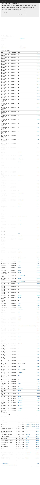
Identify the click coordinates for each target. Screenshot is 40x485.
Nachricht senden (23, 47)
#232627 (38, 127)
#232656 (38, 63)
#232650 (38, 78)
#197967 (38, 246)
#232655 (38, 66)
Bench (27, 444)
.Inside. (19, 366)
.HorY (19, 243)
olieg (18, 328)
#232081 (38, 147)
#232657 (38, 60)
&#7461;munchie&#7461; (22, 363)
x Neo (19, 375)
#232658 (38, 57)
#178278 (38, 300)
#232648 (38, 84)
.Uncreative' (20, 307)
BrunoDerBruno (28, 452)
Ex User (27, 431)
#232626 (38, 131)
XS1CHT (19, 272)
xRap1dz (19, 336)
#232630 (38, 115)
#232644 (38, 96)
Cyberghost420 (20, 164)
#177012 (38, 351)
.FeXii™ (19, 265)
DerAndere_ (20, 295)
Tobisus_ (19, 161)
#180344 (38, 263)
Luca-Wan (19, 360)
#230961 (38, 167)
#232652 (38, 72)
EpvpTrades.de (5, 463)
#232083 (38, 143)
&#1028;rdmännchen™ (21, 257)
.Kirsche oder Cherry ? (21, 275)
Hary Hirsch (20, 343)
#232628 (38, 123)
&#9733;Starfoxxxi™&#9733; (30, 422)
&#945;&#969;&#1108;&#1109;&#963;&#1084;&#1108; (27, 325)
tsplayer (19, 233)
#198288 (38, 227)
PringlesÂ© (20, 400)
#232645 (38, 93)
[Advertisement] (20, 26)
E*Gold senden (3, 47)
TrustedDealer (20, 408)
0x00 (26, 428)
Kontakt (38, 463)
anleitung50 (27, 440)
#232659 (38, 54)
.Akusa (19, 312)
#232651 (38, 75)
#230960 (38, 171)
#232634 (38, 99)
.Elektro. (19, 303)
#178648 (38, 286)
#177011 (38, 354)
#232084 (38, 139)
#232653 (38, 69)
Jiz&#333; (27, 436)
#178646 (38, 289)
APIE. (19, 283)
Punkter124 (20, 155)
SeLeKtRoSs (20, 151)
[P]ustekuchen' (20, 309)
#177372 (38, 333)
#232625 (38, 135)
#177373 (38, 330)
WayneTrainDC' (20, 388)
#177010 (38, 357)
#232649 (38, 81)
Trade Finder (3, 1)
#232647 (38, 87)
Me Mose (19, 261)
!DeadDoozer (28, 434)
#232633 (38, 103)
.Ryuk (19, 249)
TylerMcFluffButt (20, 372)
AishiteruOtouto (20, 158)
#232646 (38, 90)
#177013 (38, 348)
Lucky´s (27, 450)
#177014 (38, 345)
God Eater (27, 420)
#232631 (38, 111)
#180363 (38, 259)
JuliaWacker (20, 224)
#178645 (38, 292)
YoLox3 (19, 305)
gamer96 (19, 267)
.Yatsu (19, 379)
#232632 (38, 107)
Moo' (26, 438)
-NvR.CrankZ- (20, 402)
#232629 (38, 119)
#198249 (38, 230)
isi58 (18, 322)
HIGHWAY (37, 466)
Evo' (18, 381)
